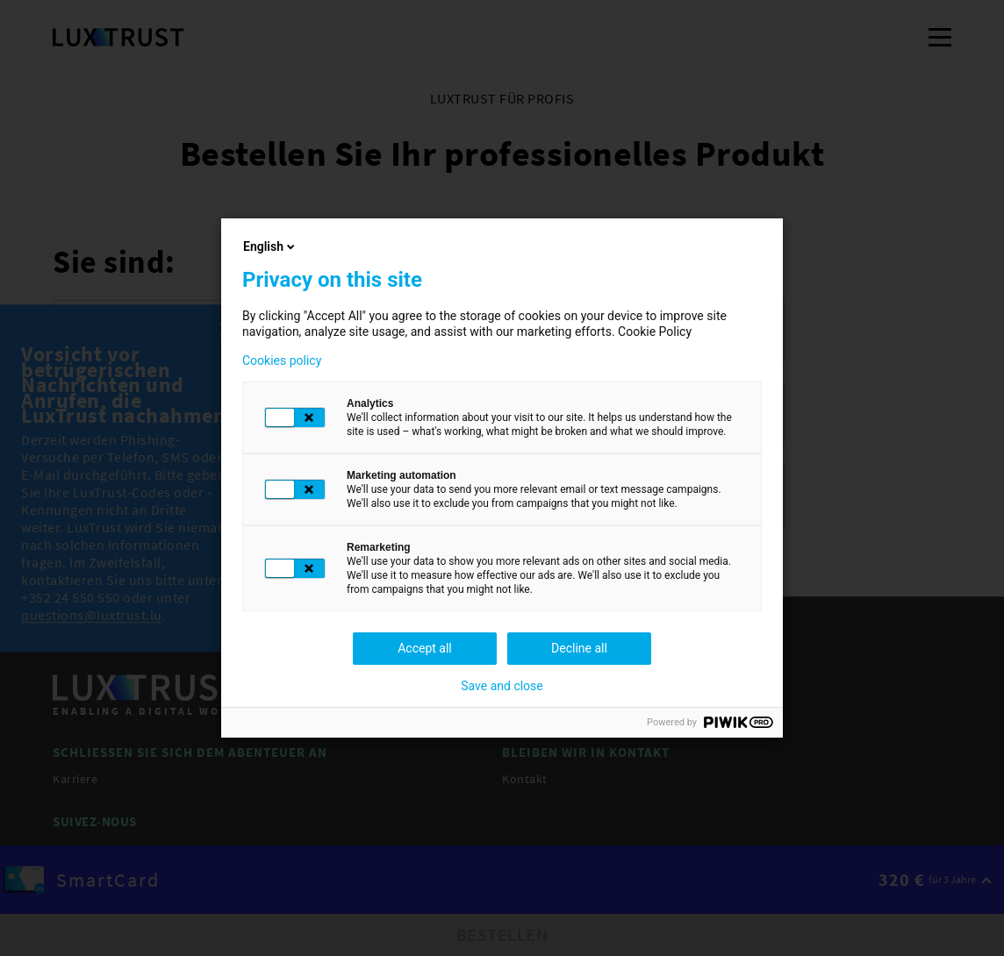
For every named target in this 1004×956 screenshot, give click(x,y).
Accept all (425, 648)
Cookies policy (281, 360)
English (270, 246)
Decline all (579, 648)
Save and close (502, 686)
